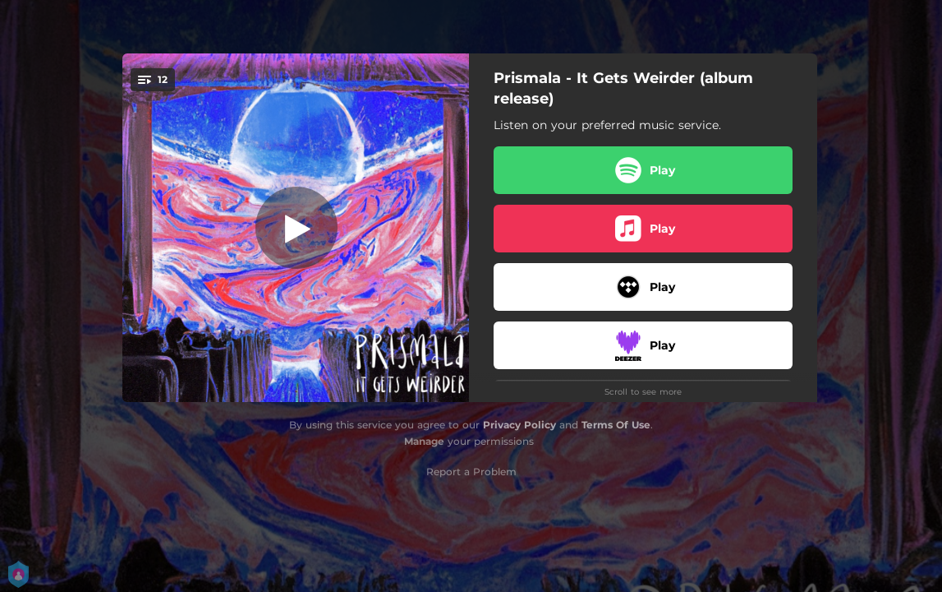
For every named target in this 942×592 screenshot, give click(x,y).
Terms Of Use (615, 425)
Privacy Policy (519, 425)
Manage (424, 441)
